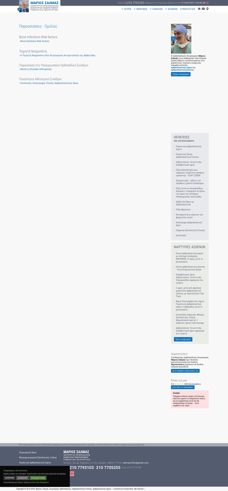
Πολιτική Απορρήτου (40, 482)
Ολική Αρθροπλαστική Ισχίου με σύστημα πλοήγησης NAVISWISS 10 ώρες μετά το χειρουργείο (189, 257)
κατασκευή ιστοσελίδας (123, 489)
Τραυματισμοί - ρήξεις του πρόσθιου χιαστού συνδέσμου (190, 182)
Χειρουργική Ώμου (27, 452)
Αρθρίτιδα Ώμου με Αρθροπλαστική (185, 203)
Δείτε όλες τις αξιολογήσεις (182, 387)
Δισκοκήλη (181, 235)
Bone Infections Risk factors (34, 41)
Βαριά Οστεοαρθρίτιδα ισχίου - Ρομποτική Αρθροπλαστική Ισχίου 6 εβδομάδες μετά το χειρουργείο (190, 305)
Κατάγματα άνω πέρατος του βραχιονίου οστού (189, 216)
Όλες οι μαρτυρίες (183, 339)
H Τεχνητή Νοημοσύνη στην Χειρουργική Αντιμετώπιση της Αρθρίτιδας (58, 55)
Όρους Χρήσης (24, 482)
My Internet (139, 489)
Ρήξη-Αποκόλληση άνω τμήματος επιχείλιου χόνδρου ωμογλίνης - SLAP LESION (190, 173)
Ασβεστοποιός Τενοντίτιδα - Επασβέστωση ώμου (189, 163)
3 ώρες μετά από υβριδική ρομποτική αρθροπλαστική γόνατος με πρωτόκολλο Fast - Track (190, 292)
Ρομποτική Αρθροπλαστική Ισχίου (188, 148)
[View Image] (181, 39)
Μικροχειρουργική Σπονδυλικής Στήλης (38, 457)
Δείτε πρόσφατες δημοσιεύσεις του (185, 371)
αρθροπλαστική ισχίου (181, 67)
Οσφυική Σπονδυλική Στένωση (190, 230)
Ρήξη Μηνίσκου (183, 209)
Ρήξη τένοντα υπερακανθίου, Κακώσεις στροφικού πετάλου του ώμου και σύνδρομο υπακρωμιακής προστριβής (190, 192)
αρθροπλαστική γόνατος (182, 70)
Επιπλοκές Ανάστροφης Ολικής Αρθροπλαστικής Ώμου (49, 83)
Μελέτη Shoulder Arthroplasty (36, 69)
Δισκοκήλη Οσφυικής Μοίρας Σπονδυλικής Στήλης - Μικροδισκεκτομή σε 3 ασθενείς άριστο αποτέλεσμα (190, 318)
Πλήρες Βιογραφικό (181, 74)
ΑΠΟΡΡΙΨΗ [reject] (9, 478)
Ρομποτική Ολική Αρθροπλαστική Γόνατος (187, 155)
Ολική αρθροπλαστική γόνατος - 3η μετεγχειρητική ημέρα (190, 268)
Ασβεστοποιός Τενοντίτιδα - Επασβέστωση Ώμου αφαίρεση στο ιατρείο (190, 331)
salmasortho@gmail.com (136, 462)
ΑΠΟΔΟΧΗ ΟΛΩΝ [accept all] (38, 478)
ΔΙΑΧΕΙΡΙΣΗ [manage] (22, 478)
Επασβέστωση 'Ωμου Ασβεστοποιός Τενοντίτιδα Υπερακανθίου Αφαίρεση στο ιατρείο (189, 278)
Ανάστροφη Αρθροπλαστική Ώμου (189, 224)
